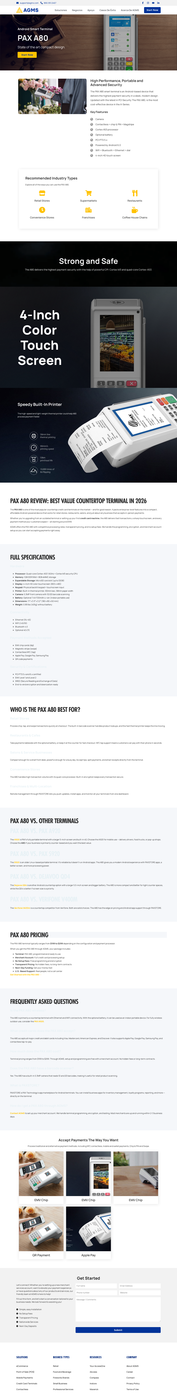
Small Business (60, 1383)
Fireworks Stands (61, 1377)
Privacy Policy (133, 1383)
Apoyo (90, 10)
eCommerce (22, 1366)
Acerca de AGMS (130, 10)
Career (129, 1371)
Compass (94, 1377)
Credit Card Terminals (26, 1383)
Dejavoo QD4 (20, 885)
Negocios (77, 10)
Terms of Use (132, 1389)
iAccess (93, 1371)
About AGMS (132, 1366)
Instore (93, 1383)
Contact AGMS (17, 1113)
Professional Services (63, 1389)
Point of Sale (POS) (25, 1371)
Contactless (22, 1389)
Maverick (94, 1389)
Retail (55, 1366)
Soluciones (61, 10)
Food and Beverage (62, 1371)
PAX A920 (39, 1021)
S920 (16, 862)
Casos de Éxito (108, 10)
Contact (130, 1377)
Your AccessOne (97, 1366)
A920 (16, 839)
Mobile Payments (24, 1377)
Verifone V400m (22, 908)
